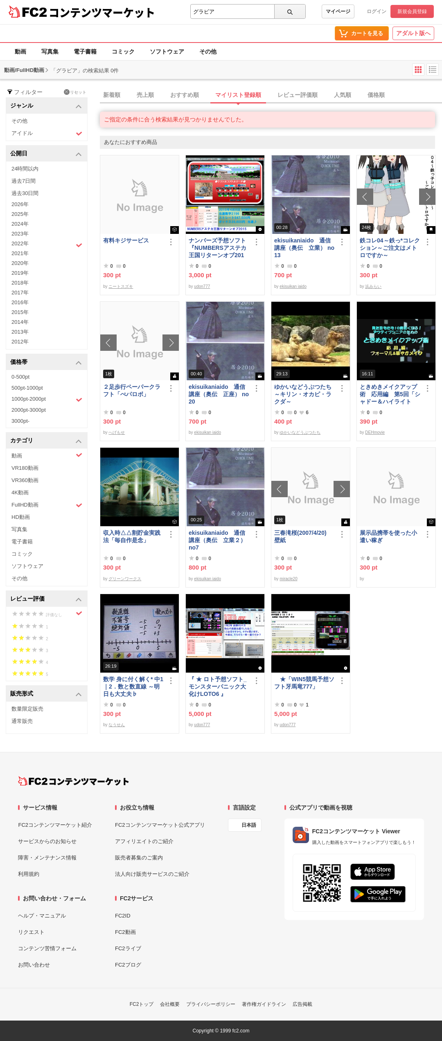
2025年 (20, 214)
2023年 (20, 234)
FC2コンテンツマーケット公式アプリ (160, 825)
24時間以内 (24, 169)
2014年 (20, 322)
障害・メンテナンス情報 (47, 858)
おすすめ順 (184, 95)
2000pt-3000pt (28, 410)
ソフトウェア (167, 51)
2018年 (20, 283)
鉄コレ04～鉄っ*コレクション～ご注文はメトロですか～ (390, 247)
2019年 (20, 273)
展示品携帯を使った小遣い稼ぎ (388, 536)
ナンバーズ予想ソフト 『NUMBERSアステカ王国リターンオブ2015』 (219, 248)
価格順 (376, 95)
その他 (207, 51)
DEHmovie (375, 432)
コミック (123, 51)
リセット (75, 92)
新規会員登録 (412, 11)
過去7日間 (23, 181)
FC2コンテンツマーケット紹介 (55, 825)
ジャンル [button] (46, 106)
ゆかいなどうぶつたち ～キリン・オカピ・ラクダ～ (304, 394)
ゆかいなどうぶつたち (300, 432)
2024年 (20, 224)
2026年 (20, 204)
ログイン (376, 11)
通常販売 (22, 721)
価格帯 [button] (46, 362)
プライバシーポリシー (210, 1004)
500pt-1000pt (27, 388)
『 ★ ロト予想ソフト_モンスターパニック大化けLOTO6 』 (218, 686)
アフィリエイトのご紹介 (144, 841)
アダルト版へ (413, 33)
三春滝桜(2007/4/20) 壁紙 (303, 536)
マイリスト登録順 (238, 95)
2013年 (20, 332)
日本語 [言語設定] (248, 825)
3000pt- (20, 421)
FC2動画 (125, 932)
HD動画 (20, 517)
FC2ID (123, 916)
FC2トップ (142, 1004)
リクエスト (31, 932)
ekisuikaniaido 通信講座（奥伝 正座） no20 (219, 394)
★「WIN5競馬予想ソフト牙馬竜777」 (304, 683)
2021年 (20, 253)
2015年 (20, 312)
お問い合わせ (34, 965)
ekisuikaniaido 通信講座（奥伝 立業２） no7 (217, 540)
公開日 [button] (46, 154)
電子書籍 (85, 51)
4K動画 (20, 492)
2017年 (20, 292)
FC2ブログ (128, 965)
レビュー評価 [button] (46, 599)
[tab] (271, 95)
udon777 (202, 286)
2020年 (20, 263)
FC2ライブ (128, 948)
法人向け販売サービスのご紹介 (152, 874)
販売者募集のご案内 (139, 858)
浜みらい (373, 286)
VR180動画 (24, 468)
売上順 (145, 95)
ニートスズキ (120, 286)
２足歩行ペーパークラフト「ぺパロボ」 (131, 390)
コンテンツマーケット (102, 12)
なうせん (116, 724)
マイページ (338, 11)
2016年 (20, 302)
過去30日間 (24, 193)
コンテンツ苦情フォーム (47, 948)
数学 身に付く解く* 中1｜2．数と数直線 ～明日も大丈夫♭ (133, 686)
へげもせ (116, 432)
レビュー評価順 (297, 95)
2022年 (46, 244)
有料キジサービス (126, 240)
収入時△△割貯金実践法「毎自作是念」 (131, 536)
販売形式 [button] (46, 694)
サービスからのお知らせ (47, 841)
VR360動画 (24, 480)
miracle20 (288, 579)
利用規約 (28, 874)
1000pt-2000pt (46, 399)
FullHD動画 (46, 505)
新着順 (111, 95)
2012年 (20, 342)
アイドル (46, 133)
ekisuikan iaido (293, 286)
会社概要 (170, 1004)
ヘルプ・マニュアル (42, 916)
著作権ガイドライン (264, 1004)
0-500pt (20, 377)
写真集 (50, 51)
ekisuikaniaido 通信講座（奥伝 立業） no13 (304, 247)
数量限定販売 (27, 709)
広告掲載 (302, 1004)
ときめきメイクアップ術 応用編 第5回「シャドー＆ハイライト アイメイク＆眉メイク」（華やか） (390, 394)
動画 (20, 51)
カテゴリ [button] (46, 441)
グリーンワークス (124, 579)
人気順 (342, 95)
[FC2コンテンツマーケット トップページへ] (73, 781)
